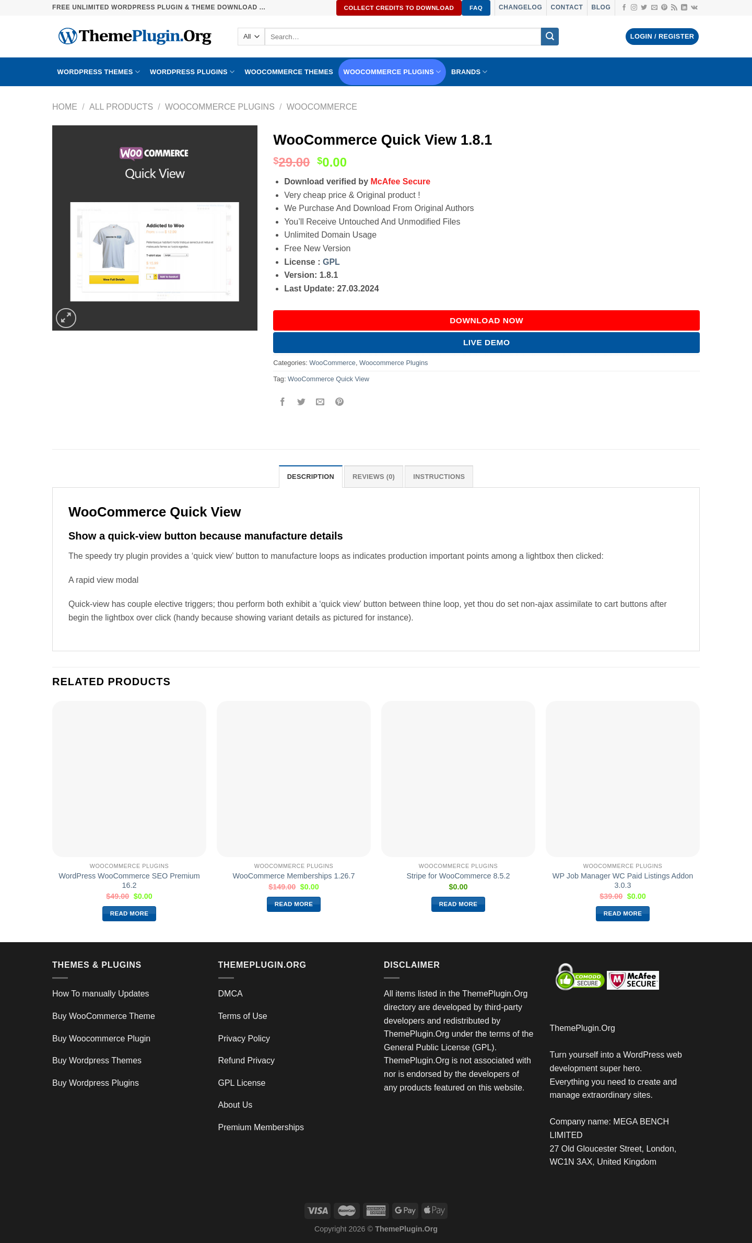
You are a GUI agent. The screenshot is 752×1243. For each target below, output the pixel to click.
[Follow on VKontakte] (694, 7)
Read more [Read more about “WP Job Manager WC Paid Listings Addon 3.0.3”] (623, 913)
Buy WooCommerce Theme (103, 1016)
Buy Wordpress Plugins (95, 1082)
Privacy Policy (244, 1038)
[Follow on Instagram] (634, 7)
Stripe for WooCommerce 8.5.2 (458, 876)
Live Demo (486, 342)
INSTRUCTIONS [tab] (439, 476)
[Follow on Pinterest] (664, 7)
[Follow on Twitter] (644, 7)
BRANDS (469, 72)
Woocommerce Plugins (392, 72)
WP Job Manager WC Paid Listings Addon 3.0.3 (623, 881)
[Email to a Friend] (320, 402)
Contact (566, 7)
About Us (235, 1104)
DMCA (230, 993)
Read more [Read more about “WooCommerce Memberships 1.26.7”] (294, 904)
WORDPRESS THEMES (98, 72)
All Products (121, 106)
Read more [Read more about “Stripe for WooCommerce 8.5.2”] (458, 904)
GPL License (242, 1082)
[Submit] (550, 36)
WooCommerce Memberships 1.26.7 (293, 876)
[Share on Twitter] (301, 402)
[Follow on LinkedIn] (684, 7)
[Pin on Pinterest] (339, 402)
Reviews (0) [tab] (373, 476)
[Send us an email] (654, 7)
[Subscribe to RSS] (674, 7)
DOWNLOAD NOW (486, 320)
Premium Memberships (261, 1127)
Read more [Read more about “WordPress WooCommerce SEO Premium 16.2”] (129, 913)
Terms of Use (242, 1016)
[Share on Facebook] (282, 402)
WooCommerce (322, 106)
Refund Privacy (246, 1060)
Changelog (520, 7)
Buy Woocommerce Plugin (101, 1038)
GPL (331, 261)
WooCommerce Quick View (328, 379)
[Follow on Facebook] (624, 7)
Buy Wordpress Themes (97, 1060)
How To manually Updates (100, 993)
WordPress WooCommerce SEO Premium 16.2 (129, 881)
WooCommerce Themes (288, 72)
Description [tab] (310, 476)
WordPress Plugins (192, 72)
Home (64, 106)
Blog (600, 7)
